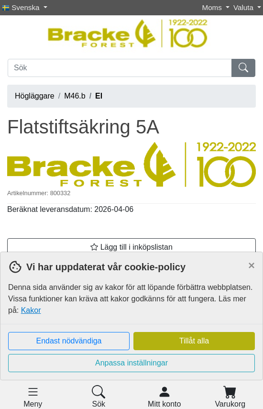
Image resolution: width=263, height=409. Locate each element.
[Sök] (120, 68)
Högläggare (35, 96)
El (98, 96)
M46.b (74, 96)
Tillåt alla (194, 341)
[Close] (252, 265)
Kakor (31, 310)
